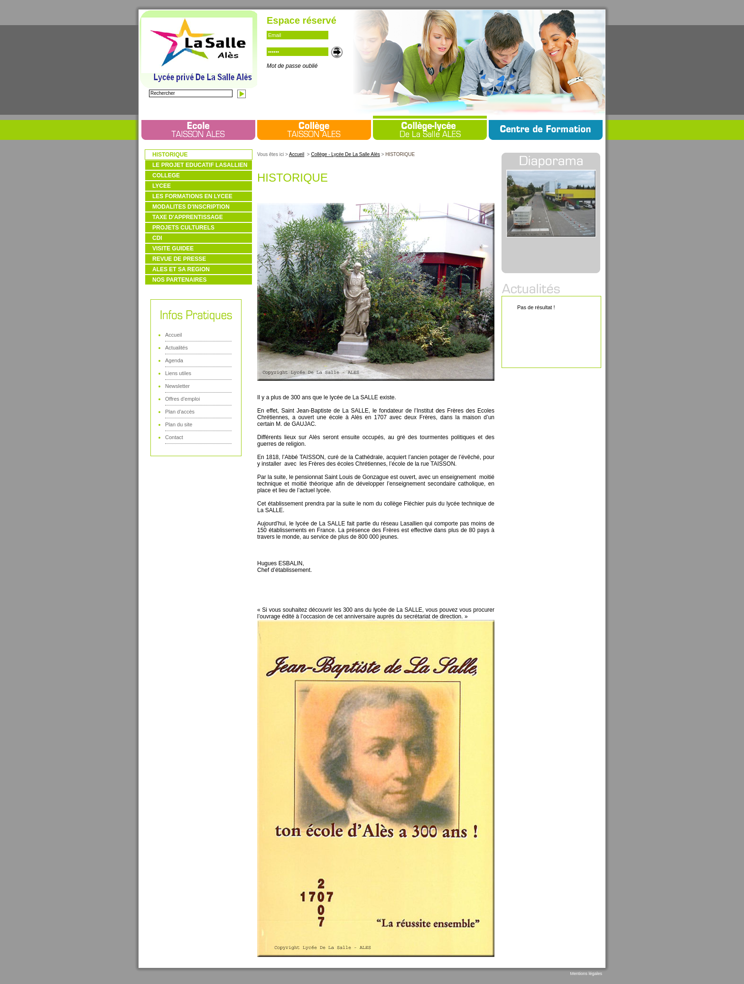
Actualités (176, 347)
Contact (174, 437)
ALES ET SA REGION (181, 269)
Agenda (174, 360)
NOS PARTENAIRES (179, 279)
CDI (157, 238)
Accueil (173, 335)
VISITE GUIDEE (173, 248)
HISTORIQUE (169, 154)
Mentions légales (586, 973)
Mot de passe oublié (292, 66)
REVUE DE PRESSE (179, 259)
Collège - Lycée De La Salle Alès (345, 154)
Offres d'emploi (182, 399)
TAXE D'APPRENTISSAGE (187, 217)
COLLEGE (166, 175)
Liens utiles (178, 373)
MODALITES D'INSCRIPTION (191, 206)
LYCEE (161, 186)
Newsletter (177, 386)
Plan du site (178, 424)
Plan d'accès (180, 411)
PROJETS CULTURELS (183, 227)
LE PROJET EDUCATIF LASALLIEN (199, 165)
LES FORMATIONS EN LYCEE (192, 196)
